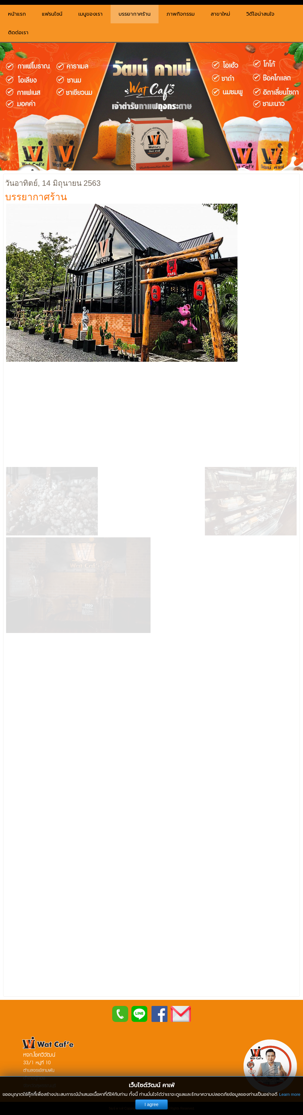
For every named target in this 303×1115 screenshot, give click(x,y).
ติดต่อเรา (18, 32)
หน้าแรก (17, 14)
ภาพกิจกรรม (181, 14)
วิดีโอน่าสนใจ (260, 14)
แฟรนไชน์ (52, 14)
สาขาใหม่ (220, 14)
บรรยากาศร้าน (135, 14)
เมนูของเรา (90, 14)
